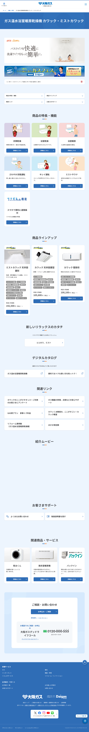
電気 (46, 670)
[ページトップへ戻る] (83, 662)
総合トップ (26, 702)
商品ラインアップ (52, 96)
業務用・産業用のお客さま (51, 702)
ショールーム (42, 618)
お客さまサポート (52, 102)
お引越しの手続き (50, 685)
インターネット (7, 673)
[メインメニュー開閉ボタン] (86, 4)
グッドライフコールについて (29, 639)
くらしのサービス (7, 676)
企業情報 (63, 702)
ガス (3, 670)
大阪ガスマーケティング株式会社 (48, 705)
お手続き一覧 (6, 685)
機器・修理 (11, 10)
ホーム (4, 10)
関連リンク (9, 102)
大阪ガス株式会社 (30, 705)
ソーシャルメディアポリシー (32, 728)
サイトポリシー (19, 728)
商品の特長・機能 (11, 96)
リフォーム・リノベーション (53, 676)
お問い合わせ (49, 688)
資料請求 (33, 618)
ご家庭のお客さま (36, 702)
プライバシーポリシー (7, 728)
